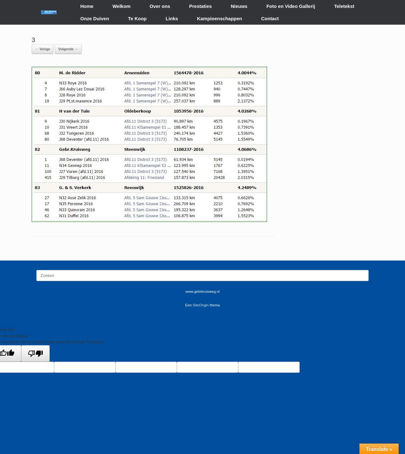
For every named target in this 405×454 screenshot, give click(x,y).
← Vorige (42, 49)
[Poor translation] (35, 353)
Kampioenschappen (219, 18)
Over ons (160, 6)
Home (87, 6)
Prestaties (200, 6)
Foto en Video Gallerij (290, 6)
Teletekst (344, 6)
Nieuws (239, 6)
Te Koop (137, 18)
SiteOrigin (201, 305)
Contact (270, 18)
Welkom (121, 6)
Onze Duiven (94, 18)
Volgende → (68, 49)
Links (172, 18)
